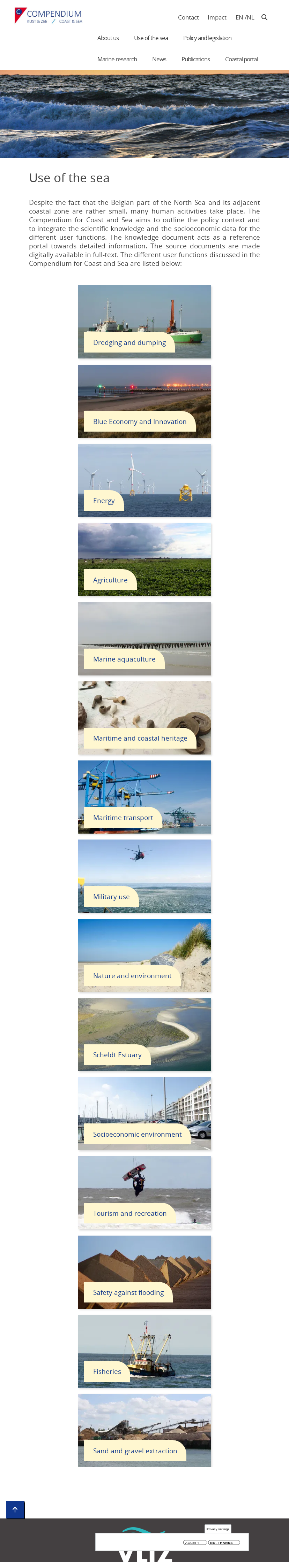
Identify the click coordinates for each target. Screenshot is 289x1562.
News (159, 59)
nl (250, 17)
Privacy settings (218, 1529)
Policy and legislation (207, 38)
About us (108, 38)
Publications (195, 59)
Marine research (117, 59)
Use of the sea (151, 38)
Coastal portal (241, 59)
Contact (188, 17)
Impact (217, 17)
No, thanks (221, 1543)
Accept (192, 1543)
